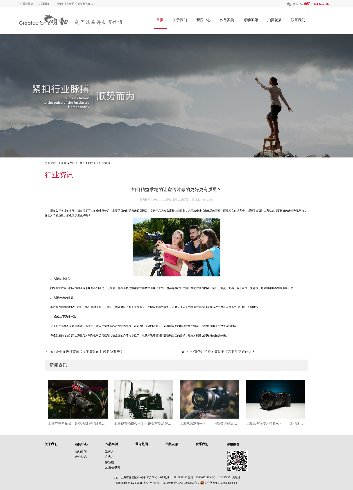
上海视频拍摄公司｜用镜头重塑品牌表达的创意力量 (144, 423)
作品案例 (227, 20)
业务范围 (141, 444)
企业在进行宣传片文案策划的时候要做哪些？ (89, 351)
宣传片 (109, 451)
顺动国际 (251, 20)
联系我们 (44, 3)
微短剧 (109, 462)
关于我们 (180, 20)
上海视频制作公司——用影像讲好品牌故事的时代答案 (209, 423)
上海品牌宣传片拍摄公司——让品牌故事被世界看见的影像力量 (275, 423)
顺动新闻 (81, 451)
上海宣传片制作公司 (70, 163)
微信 (295, 4)
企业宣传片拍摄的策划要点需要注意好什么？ (221, 351)
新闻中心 (203, 20)
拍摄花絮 (274, 20)
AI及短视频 (112, 467)
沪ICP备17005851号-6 (186, 482)
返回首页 (27, 3)
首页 (159, 20)
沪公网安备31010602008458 (218, 482)
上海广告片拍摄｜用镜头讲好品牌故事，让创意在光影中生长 (78, 423)
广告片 (109, 456)
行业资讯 (104, 163)
